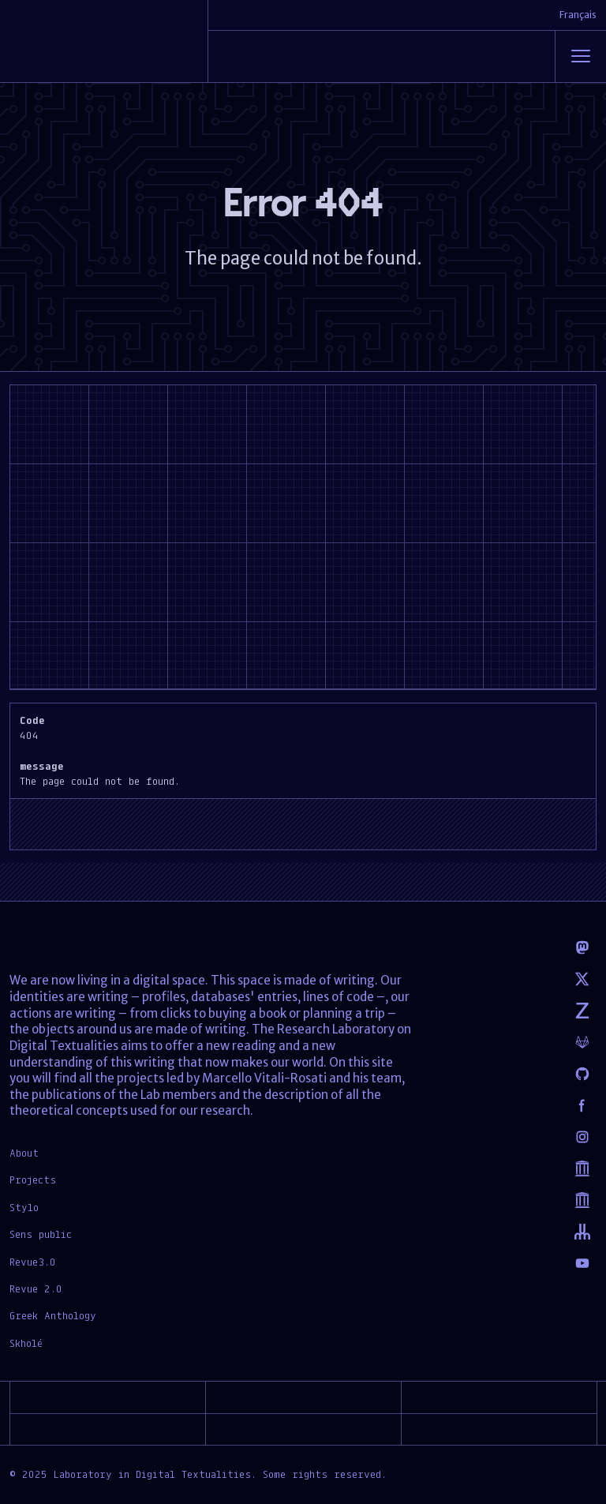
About (24, 1152)
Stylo (24, 1207)
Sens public (40, 1234)
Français (578, 15)
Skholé (26, 1343)
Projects (32, 1179)
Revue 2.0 (35, 1288)
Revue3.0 (32, 1261)
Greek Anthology (52, 1315)
